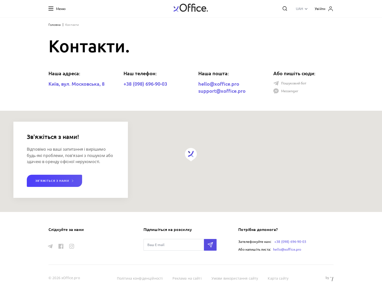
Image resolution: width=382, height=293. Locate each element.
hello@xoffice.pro (218, 84)
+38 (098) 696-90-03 (145, 84)
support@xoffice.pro (222, 91)
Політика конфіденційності (140, 278)
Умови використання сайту (234, 278)
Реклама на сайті (186, 278)
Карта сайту (278, 278)
